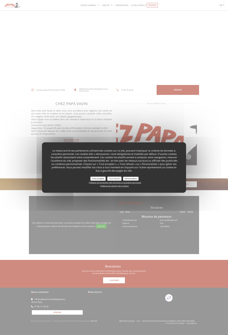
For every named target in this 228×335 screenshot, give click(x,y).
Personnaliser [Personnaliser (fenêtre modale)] (131, 178)
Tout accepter (98, 178)
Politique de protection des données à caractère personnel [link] (115, 182)
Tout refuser (114, 178)
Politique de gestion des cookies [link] (114, 185)
